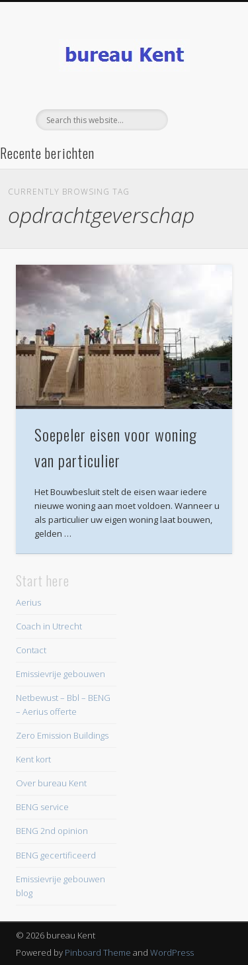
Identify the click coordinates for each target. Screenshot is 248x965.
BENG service (42, 807)
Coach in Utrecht (49, 626)
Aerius (28, 602)
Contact (31, 650)
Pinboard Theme (98, 952)
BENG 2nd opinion (52, 831)
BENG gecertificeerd (56, 855)
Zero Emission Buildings (62, 735)
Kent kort (33, 759)
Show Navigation (200, 118)
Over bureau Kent (51, 783)
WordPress (172, 952)
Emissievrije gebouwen (60, 674)
